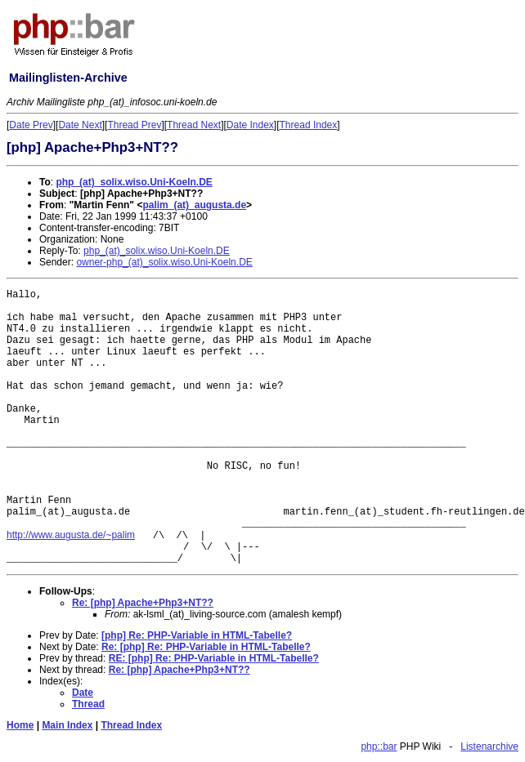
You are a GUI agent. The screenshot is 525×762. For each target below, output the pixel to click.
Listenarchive (489, 746)
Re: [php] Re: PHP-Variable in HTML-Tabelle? (206, 647)
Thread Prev (134, 125)
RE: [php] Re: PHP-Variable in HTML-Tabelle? (214, 658)
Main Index (67, 725)
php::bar (379, 746)
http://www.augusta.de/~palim (71, 535)
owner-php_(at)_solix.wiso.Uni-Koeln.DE (164, 262)
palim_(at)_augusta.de (194, 205)
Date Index (250, 125)
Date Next (79, 125)
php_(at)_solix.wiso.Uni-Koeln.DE (134, 182)
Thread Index (309, 125)
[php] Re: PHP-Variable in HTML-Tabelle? (196, 635)
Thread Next (194, 125)
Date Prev (30, 125)
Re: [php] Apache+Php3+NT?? (142, 602)
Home (20, 725)
